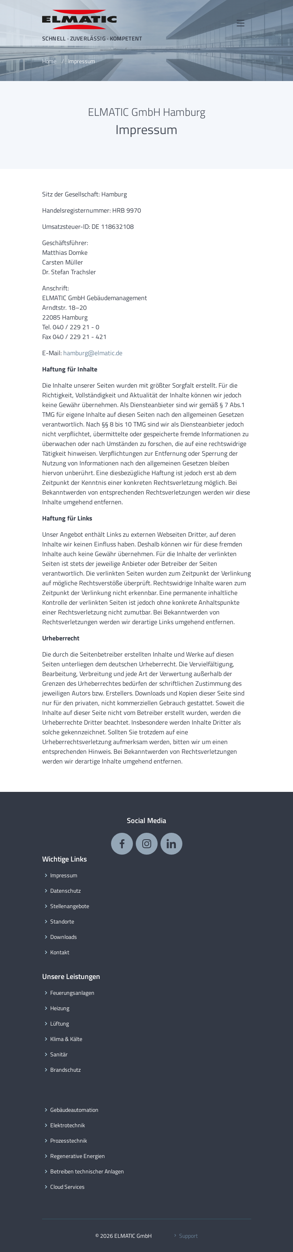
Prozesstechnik (68, 1140)
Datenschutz (65, 891)
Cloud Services (67, 1187)
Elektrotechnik (67, 1125)
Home (49, 61)
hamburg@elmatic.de (92, 353)
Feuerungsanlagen (72, 993)
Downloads (63, 937)
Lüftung (59, 1023)
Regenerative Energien (77, 1156)
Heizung (59, 1008)
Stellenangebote (69, 906)
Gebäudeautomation (74, 1110)
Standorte (62, 921)
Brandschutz (65, 1070)
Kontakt (59, 952)
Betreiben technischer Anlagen (87, 1171)
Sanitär (59, 1054)
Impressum (63, 875)
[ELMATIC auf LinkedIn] (171, 844)
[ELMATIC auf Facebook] (122, 844)
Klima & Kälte (66, 1039)
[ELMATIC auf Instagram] (147, 844)
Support (185, 1235)
